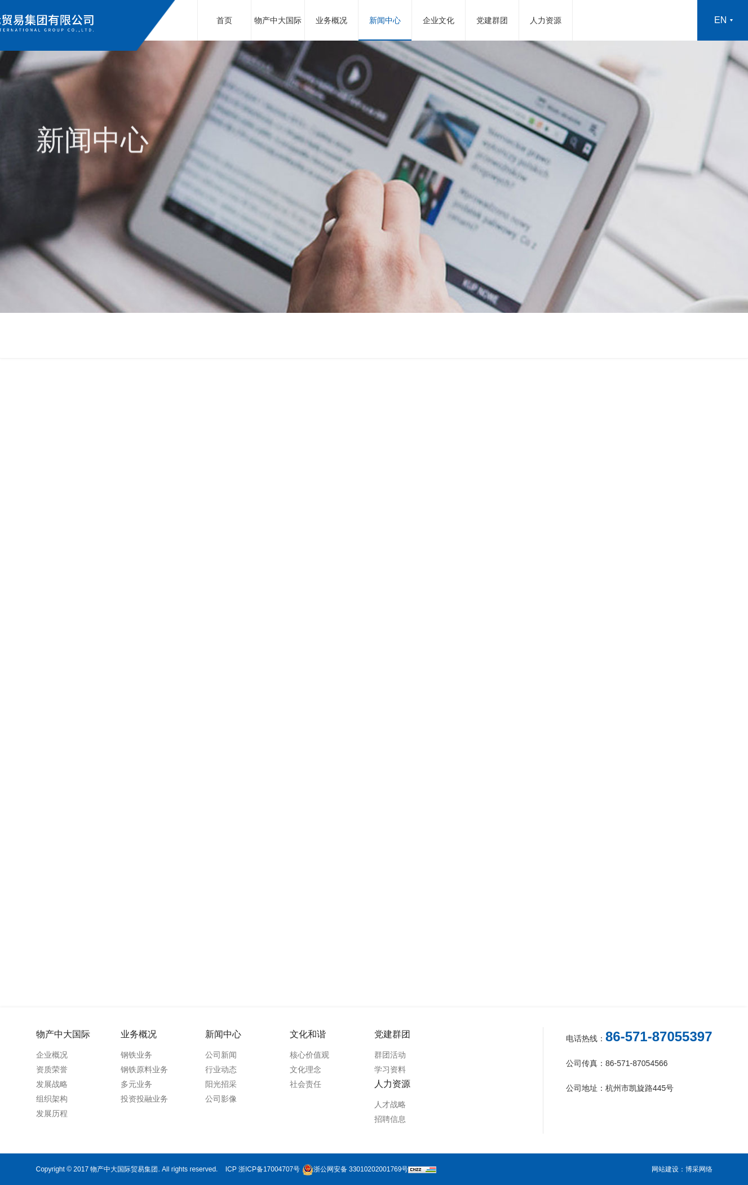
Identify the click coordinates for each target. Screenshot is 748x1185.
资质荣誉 (52, 1069)
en (720, 20)
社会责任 (305, 1084)
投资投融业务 (144, 1098)
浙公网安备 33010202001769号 (355, 1169)
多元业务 (136, 1084)
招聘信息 (390, 1119)
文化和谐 (308, 1034)
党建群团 (492, 20)
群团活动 (390, 1054)
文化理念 (305, 1069)
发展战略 (52, 1084)
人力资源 (545, 20)
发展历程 (52, 1113)
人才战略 (390, 1104)
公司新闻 (221, 1054)
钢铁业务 (136, 1054)
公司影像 (221, 1098)
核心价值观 (309, 1054)
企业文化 (438, 20)
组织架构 (52, 1098)
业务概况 (331, 20)
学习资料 (390, 1069)
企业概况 (52, 1054)
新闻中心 (385, 20)
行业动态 (221, 1069)
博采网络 (698, 1169)
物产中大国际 (278, 20)
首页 (224, 20)
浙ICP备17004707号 (269, 1169)
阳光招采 (221, 1084)
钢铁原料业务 (144, 1069)
